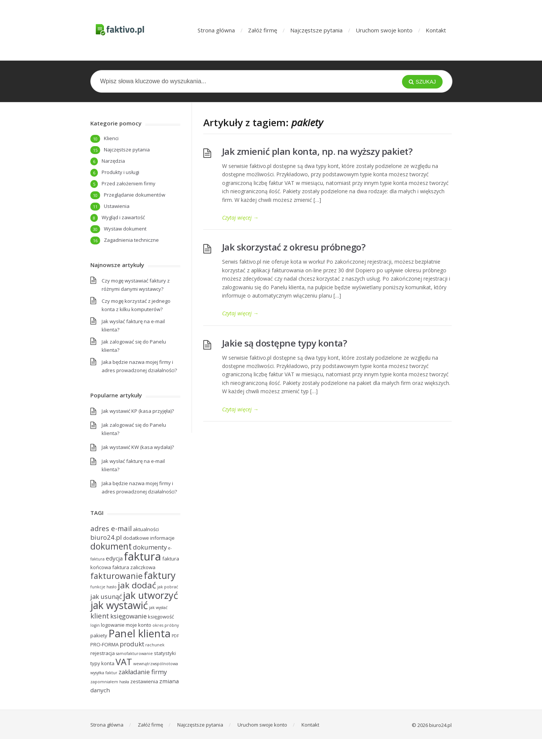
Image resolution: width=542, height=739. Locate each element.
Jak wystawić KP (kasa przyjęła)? (138, 411)
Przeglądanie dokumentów (134, 194)
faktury (159, 575)
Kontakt (436, 30)
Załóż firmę (262, 30)
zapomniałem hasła (109, 681)
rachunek (154, 644)
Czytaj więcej (240, 217)
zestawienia (144, 681)
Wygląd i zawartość (123, 217)
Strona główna (216, 30)
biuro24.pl (106, 537)
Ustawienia (116, 206)
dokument (111, 546)
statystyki (165, 653)
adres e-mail (111, 528)
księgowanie (128, 616)
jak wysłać (158, 607)
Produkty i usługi (120, 172)
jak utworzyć (150, 595)
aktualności (146, 529)
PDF (175, 635)
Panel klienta (139, 633)
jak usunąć (106, 596)
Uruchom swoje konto (384, 30)
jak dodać (137, 585)
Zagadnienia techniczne (131, 240)
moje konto (138, 624)
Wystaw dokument (125, 228)
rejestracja (102, 653)
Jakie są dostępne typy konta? (284, 343)
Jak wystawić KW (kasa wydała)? (138, 447)
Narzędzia (113, 160)
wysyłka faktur (103, 672)
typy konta (102, 663)
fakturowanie (116, 575)
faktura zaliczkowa (133, 567)
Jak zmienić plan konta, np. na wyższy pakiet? (317, 151)
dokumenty (150, 547)
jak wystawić (119, 605)
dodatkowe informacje (149, 537)
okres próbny (165, 625)
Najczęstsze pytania (316, 30)
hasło (112, 586)
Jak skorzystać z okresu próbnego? (293, 247)
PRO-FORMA (104, 644)
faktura (142, 556)
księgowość (161, 616)
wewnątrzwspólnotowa (155, 663)
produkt (132, 644)
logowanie (113, 624)
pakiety (98, 635)
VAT (124, 662)
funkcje (97, 586)
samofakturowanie (134, 653)
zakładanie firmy (143, 671)
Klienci (111, 138)
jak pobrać (167, 586)
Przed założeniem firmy (128, 183)
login (95, 625)
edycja (114, 558)
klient (99, 615)
